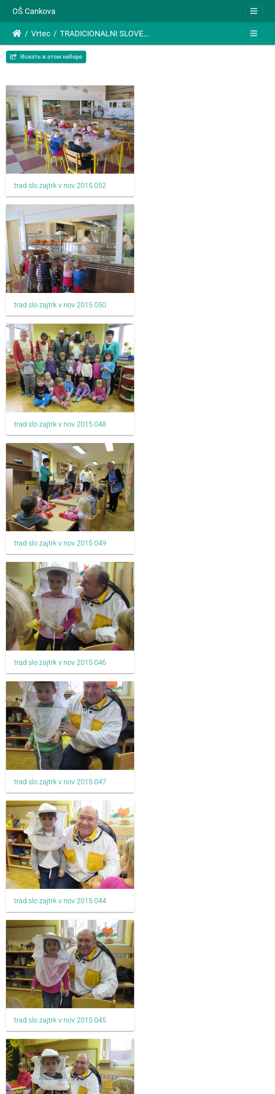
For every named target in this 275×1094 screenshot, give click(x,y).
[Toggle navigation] (254, 11)
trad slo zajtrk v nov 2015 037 (198, 888)
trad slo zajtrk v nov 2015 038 (60, 1006)
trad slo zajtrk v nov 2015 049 (198, 301)
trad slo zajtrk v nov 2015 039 (60, 888)
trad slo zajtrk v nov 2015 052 (60, 184)
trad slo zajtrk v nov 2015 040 (60, 771)
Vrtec (40, 33)
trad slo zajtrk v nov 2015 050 (198, 184)
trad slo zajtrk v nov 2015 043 (198, 654)
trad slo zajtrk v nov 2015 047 (198, 419)
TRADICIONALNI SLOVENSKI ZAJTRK (105, 33)
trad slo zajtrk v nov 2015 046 (60, 419)
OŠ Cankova (33, 11)
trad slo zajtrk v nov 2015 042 (60, 654)
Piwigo (149, 1077)
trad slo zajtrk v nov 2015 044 (60, 536)
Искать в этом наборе (46, 56)
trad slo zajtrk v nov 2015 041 (198, 771)
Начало (17, 34)
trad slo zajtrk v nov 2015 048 (60, 301)
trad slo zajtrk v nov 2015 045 (198, 536)
